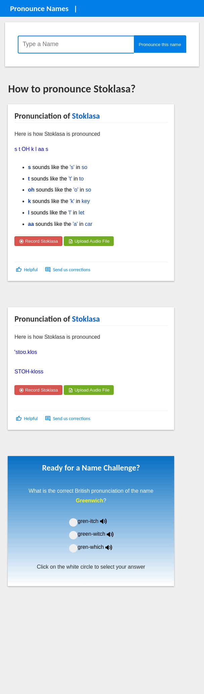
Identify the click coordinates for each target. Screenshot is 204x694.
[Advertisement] (61, 296)
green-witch (100, 534)
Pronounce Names (39, 8)
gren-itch (97, 521)
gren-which (99, 547)
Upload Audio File (88, 241)
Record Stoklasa (38, 241)
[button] (27, 270)
